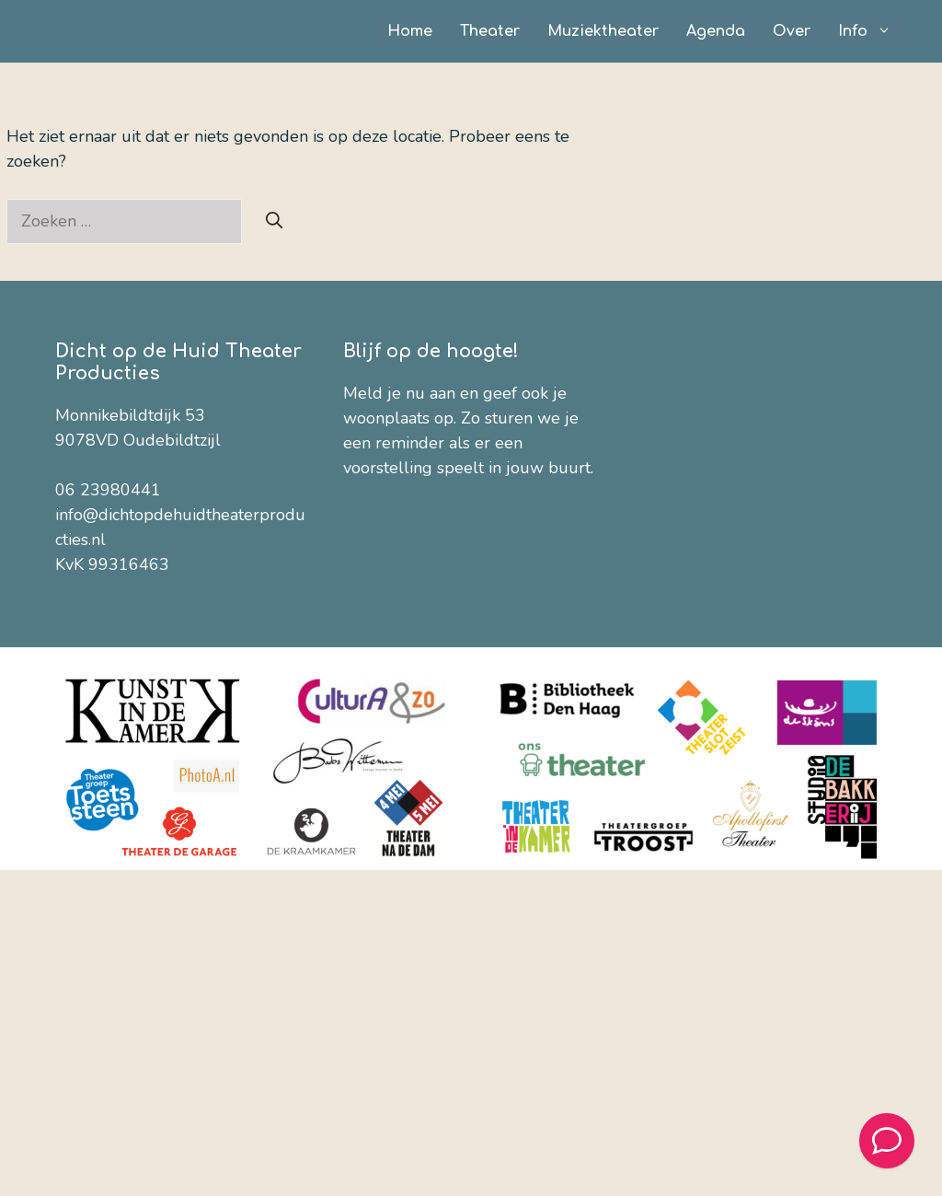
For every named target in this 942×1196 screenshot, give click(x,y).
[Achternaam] (485, 632)
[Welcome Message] (886, 1140)
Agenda (715, 31)
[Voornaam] (485, 585)
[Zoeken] (274, 221)
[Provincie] (485, 773)
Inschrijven (486, 832)
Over (791, 31)
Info (871, 31)
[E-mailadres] (485, 537)
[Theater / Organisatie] (485, 679)
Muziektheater (603, 31)
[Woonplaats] (485, 726)
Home (409, 31)
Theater (490, 31)
